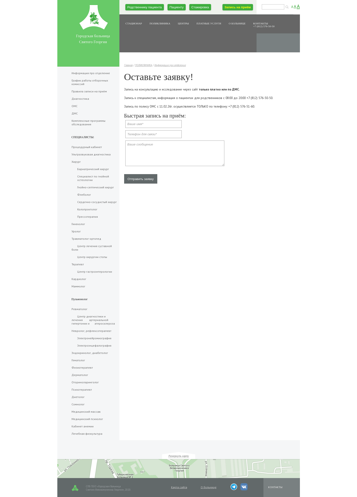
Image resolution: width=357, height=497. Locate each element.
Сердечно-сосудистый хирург (94, 202)
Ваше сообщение (174, 153)
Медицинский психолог (87, 419)
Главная (128, 65)
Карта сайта (179, 487)
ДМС (75, 113)
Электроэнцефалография (91, 345)
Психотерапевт (82, 389)
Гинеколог (78, 224)
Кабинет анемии (83, 426)
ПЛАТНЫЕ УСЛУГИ (209, 23)
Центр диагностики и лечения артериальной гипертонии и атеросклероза (93, 320)
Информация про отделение (170, 65)
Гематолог (78, 360)
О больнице (209, 487)
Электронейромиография (91, 338)
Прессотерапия (85, 216)
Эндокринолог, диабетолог (90, 353)
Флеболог (81, 194)
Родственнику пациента (144, 7)
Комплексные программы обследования (88, 122)
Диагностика (80, 98)
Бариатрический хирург (90, 169)
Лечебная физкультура (87, 433)
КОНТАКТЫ (275, 487)
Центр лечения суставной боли (92, 247)
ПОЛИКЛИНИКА (159, 23)
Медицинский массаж (86, 411)
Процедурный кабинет (87, 147)
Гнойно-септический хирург (93, 187)
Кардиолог (79, 279)
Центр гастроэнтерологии (92, 271)
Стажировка (200, 7)
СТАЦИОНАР (134, 23)
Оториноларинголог (85, 382)
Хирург (76, 161)
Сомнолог (78, 404)
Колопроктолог (84, 209)
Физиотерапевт (82, 367)
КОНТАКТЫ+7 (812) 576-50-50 (264, 25)
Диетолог (78, 397)
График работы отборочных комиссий (90, 82)
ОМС (74, 106)
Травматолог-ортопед (86, 238)
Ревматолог (79, 309)
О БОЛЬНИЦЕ (237, 23)
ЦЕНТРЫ (183, 23)
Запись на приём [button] (238, 7)
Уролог (76, 231)
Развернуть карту (178, 456)
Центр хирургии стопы (89, 257)
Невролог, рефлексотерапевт (91, 331)
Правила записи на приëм (89, 91)
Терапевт (78, 264)
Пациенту (177, 7)
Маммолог (78, 286)
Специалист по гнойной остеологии (90, 178)
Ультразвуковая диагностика (91, 154)
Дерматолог (80, 375)
